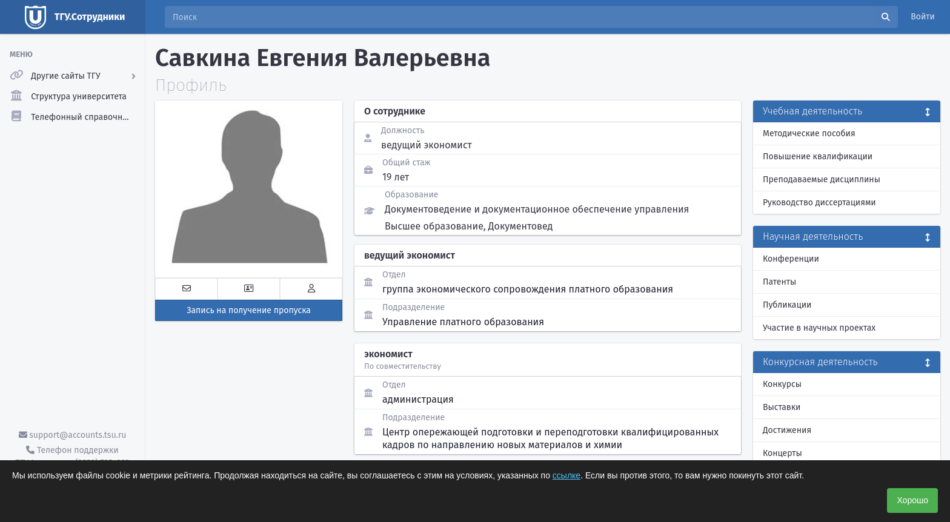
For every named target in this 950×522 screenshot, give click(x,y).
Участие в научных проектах (819, 328)
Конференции (791, 259)
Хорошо (912, 500)
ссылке (566, 475)
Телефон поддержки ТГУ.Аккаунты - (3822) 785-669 (72, 456)
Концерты (782, 453)
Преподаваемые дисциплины (821, 179)
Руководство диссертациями (819, 202)
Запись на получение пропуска (249, 310)
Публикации (787, 305)
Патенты (779, 282)
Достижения (787, 430)
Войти (923, 17)
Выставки (781, 407)
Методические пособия (809, 133)
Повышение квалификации (817, 156)
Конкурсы (782, 384)
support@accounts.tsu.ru (73, 435)
